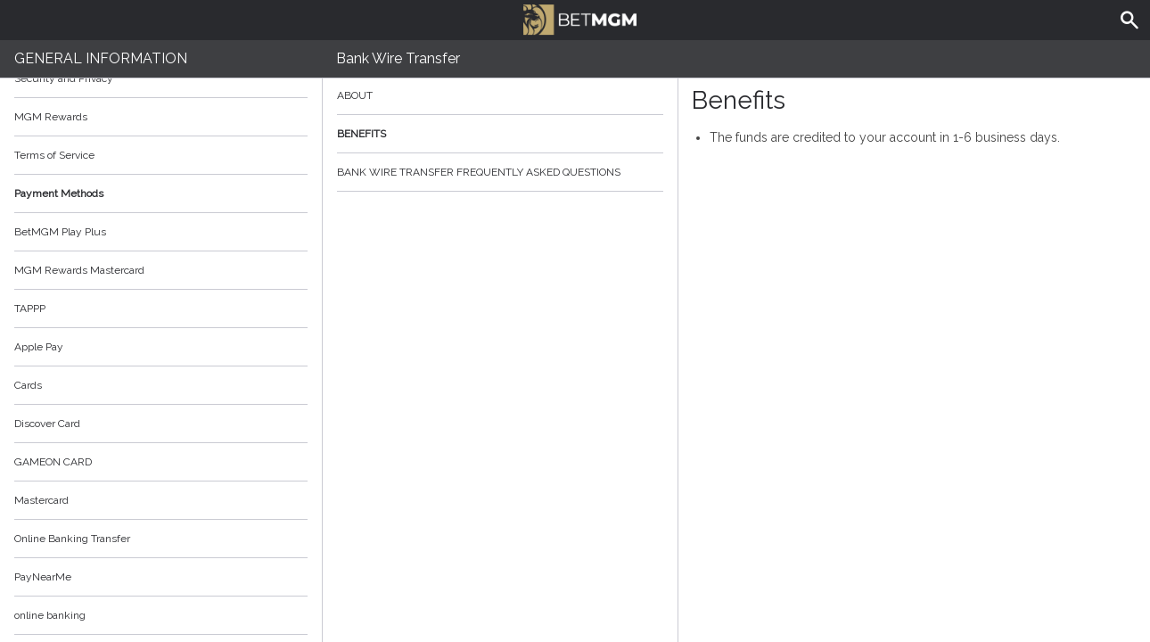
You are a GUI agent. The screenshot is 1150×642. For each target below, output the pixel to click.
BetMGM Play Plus (60, 232)
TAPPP (29, 308)
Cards (28, 385)
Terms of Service (161, 155)
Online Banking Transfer (72, 538)
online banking (50, 615)
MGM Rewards (50, 117)
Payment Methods (161, 193)
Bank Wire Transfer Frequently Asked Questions (500, 172)
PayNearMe (42, 577)
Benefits (500, 134)
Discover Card (47, 423)
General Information (100, 58)
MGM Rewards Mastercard (79, 270)
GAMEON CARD (53, 462)
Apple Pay (38, 347)
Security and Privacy (63, 78)
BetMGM (579, 18)
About (500, 95)
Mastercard (41, 500)
